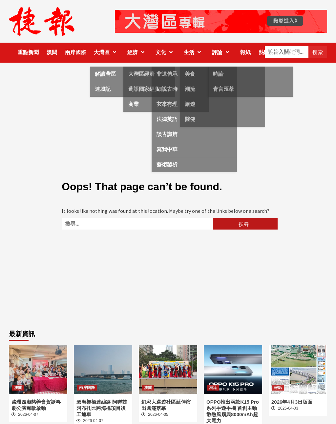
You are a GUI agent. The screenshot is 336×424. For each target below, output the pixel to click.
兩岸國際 (75, 52)
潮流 (213, 387)
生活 (194, 52)
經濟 (137, 52)
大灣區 (106, 52)
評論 (222, 52)
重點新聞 (28, 52)
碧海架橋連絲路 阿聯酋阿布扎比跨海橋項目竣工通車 (101, 408)
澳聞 (52, 52)
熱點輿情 (269, 52)
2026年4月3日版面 (291, 402)
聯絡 (292, 52)
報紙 (245, 52)
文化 (166, 52)
